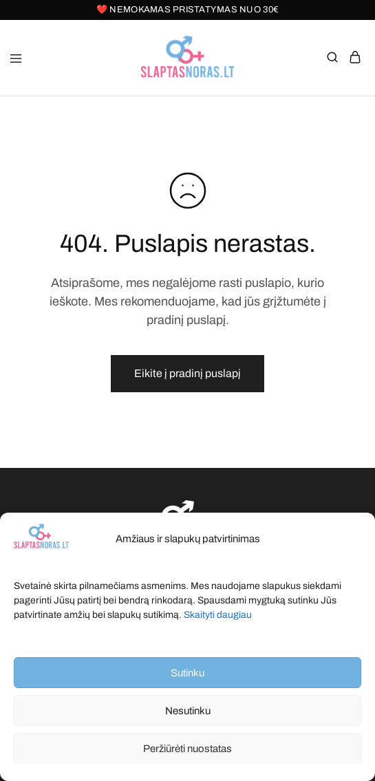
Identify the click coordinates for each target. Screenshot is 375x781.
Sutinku (187, 672)
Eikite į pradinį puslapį (187, 373)
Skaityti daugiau (218, 615)
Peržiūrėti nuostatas (187, 748)
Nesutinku (188, 710)
